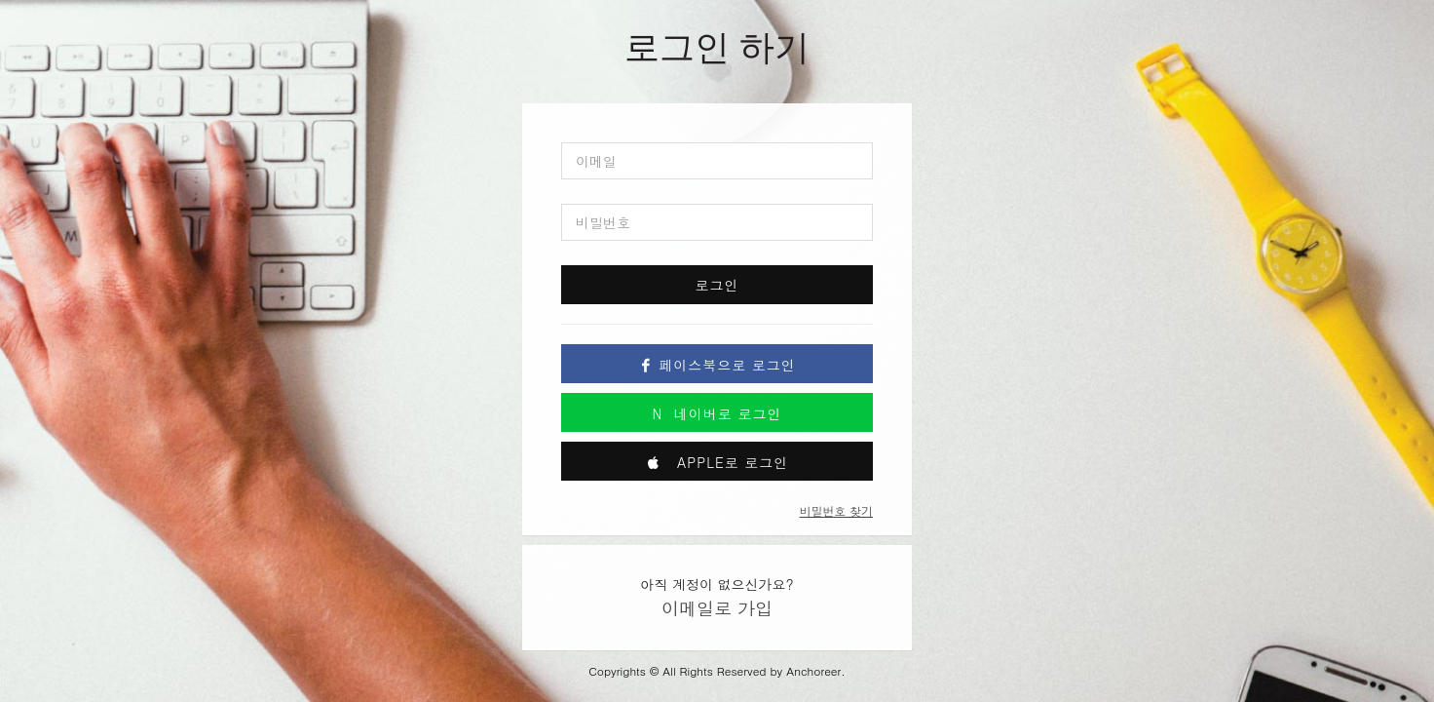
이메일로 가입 (717, 608)
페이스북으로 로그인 (717, 364)
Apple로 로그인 (717, 462)
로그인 (717, 284)
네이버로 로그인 (717, 413)
